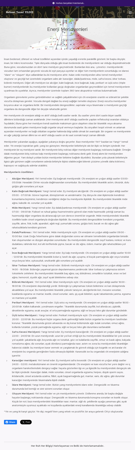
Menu (130, 12)
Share (10, 422)
